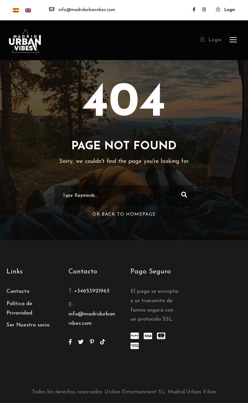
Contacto (17, 291)
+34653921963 (91, 291)
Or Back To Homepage (124, 214)
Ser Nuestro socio (27, 325)
